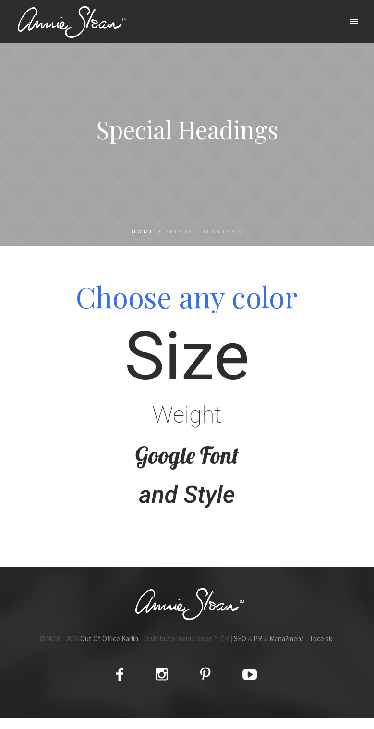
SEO (240, 638)
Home (143, 231)
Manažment (286, 638)
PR (257, 638)
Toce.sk (320, 638)
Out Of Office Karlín (109, 638)
